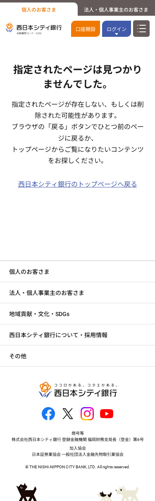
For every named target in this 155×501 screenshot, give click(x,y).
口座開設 (85, 29)
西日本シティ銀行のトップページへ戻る (77, 184)
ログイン (116, 29)
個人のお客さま (38, 10)
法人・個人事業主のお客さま (116, 10)
